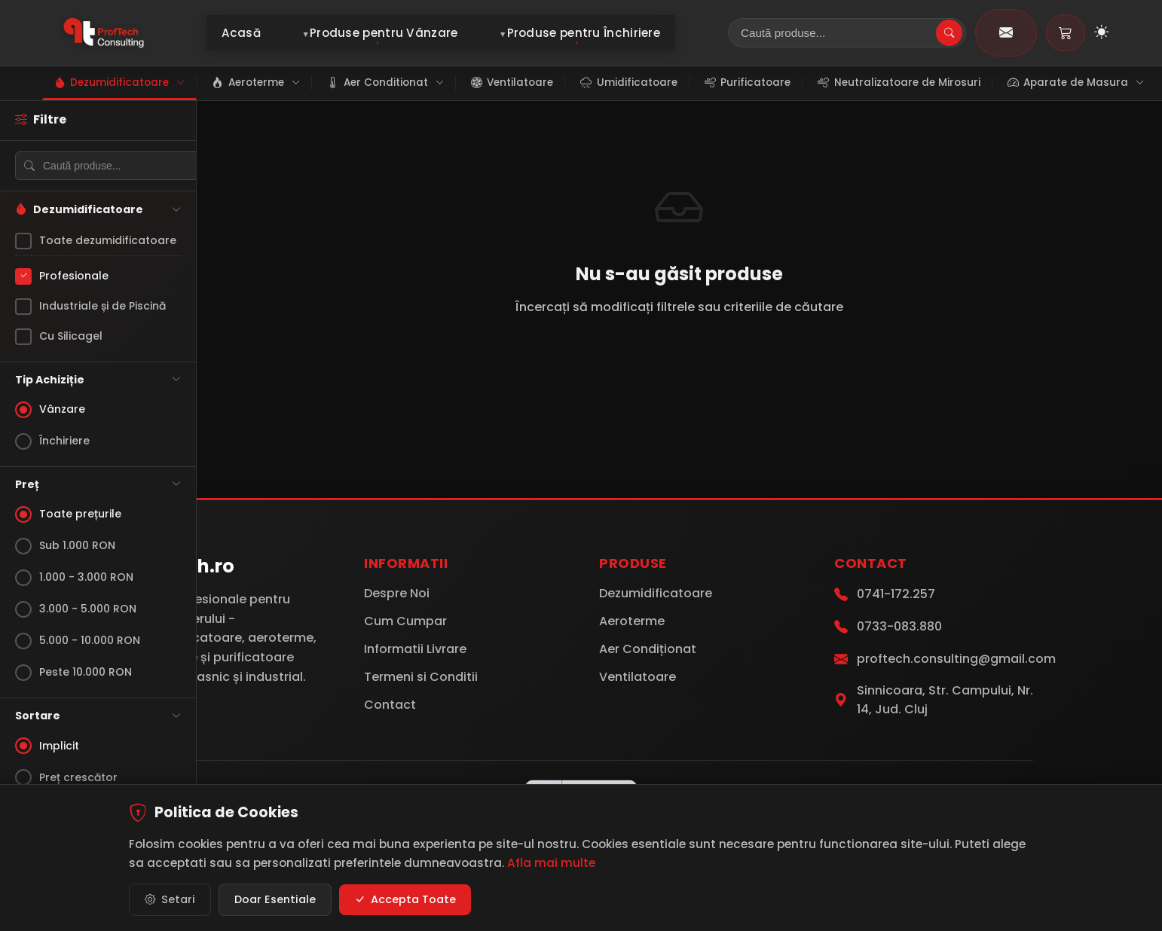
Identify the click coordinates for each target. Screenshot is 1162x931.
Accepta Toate (405, 900)
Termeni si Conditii (421, 676)
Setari (170, 900)
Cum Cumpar (405, 621)
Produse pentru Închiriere (584, 33)
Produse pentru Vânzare (384, 33)
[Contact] (1006, 32)
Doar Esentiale (275, 899)
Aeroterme (632, 621)
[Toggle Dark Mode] (1101, 33)
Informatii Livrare (415, 649)
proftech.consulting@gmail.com (956, 658)
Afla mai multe (551, 863)
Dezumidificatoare (655, 593)
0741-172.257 (896, 594)
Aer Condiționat (647, 649)
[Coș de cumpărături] (1065, 32)
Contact (390, 704)
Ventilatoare (637, 676)
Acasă (241, 33)
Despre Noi (397, 593)
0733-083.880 (899, 626)
